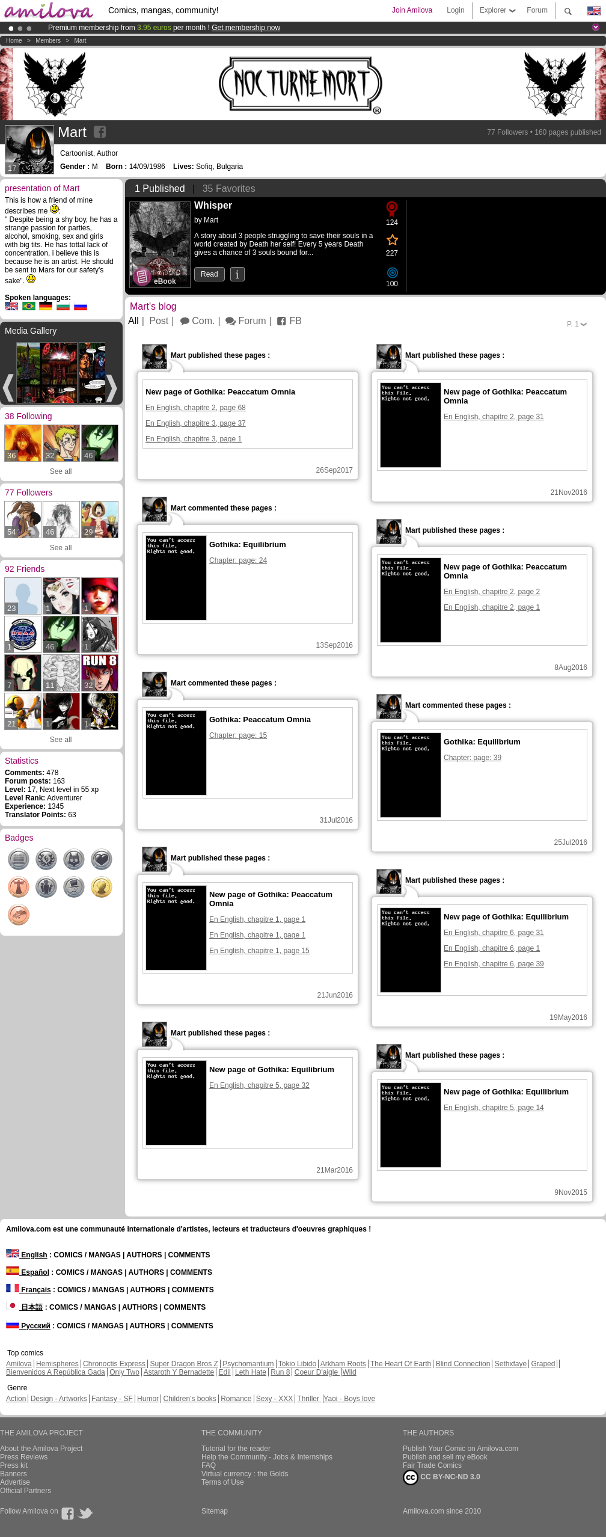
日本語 (24, 1307)
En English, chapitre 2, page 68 (195, 407)
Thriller (309, 1398)
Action (16, 1398)
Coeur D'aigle (317, 1372)
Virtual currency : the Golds (245, 1474)
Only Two (124, 1372)
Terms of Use (222, 1482)
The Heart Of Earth (400, 1364)
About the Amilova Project (41, 1448)
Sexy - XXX (274, 1398)
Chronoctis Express (114, 1364)
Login (455, 10)
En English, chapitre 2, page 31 (494, 417)
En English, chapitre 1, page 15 (259, 950)
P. (573, 324)
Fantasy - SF (112, 1398)
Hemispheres (57, 1364)
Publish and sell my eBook (445, 1457)
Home (14, 40)
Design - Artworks (59, 1398)
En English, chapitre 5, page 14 (494, 1107)
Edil (225, 1372)
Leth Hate (250, 1372)
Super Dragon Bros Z (184, 1364)
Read (209, 274)
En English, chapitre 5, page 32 (259, 1085)
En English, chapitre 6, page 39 (494, 964)
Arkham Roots (343, 1364)
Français (28, 1290)
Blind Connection (463, 1364)
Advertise (15, 1482)
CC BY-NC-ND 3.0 (441, 1477)
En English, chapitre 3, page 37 (195, 423)
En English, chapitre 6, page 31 (494, 932)
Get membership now (246, 27)
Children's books (189, 1398)
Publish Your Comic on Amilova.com (460, 1448)
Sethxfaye (511, 1364)
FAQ (208, 1465)
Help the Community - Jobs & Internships (266, 1457)
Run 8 (280, 1372)
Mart (80, 40)
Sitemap (214, 1511)
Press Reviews (23, 1457)
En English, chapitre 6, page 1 (492, 948)
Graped (543, 1364)
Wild (349, 1372)
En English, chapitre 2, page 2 (492, 591)
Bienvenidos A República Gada (55, 1372)
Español (27, 1272)
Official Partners (25, 1490)
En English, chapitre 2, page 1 (492, 607)
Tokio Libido (297, 1364)
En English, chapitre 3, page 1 (193, 439)
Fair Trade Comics (432, 1465)
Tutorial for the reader (236, 1448)
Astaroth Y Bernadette (179, 1372)
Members (48, 40)
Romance (236, 1398)
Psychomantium (248, 1364)
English (26, 1255)
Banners (13, 1474)
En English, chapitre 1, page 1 (257, 919)
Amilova (19, 1364)
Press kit (14, 1465)
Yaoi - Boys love (349, 1398)
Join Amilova (412, 10)
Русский (28, 1326)
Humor (148, 1398)
